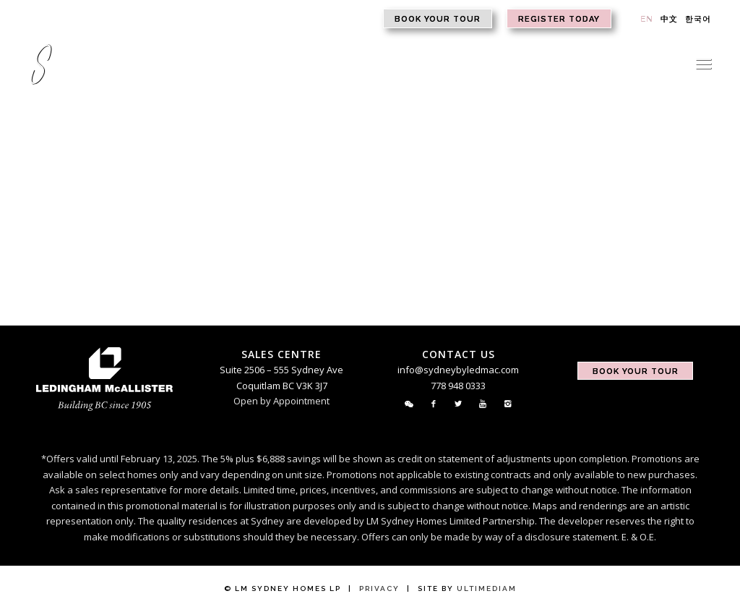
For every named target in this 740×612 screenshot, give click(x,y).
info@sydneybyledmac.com (458, 369)
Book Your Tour (438, 19)
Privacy (379, 588)
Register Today (559, 19)
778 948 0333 (458, 385)
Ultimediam (487, 588)
